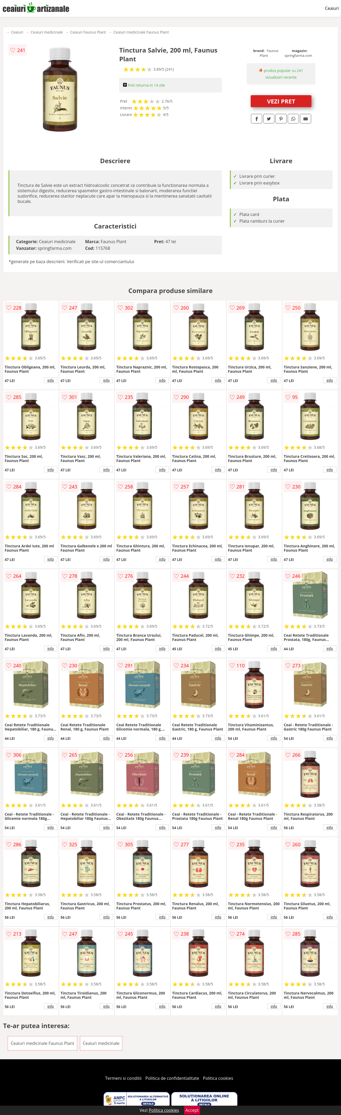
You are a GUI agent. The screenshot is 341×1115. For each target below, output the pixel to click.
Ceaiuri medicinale (47, 32)
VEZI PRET (281, 101)
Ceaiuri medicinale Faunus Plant (141, 32)
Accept (192, 1110)
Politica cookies (218, 1078)
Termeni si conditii (123, 1078)
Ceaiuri (332, 8)
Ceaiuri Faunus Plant (88, 32)
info (50, 380)
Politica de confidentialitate (172, 1078)
